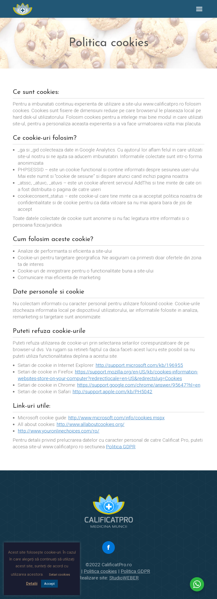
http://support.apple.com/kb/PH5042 (112, 392)
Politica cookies (100, 571)
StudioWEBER (124, 578)
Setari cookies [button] (59, 574)
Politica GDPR (120, 447)
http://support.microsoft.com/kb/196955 (139, 365)
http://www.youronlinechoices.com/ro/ (58, 431)
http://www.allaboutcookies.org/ (90, 424)
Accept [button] (49, 584)
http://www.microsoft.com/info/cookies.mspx (116, 418)
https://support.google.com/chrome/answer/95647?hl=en (138, 385)
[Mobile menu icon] (199, 9)
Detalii (32, 583)
